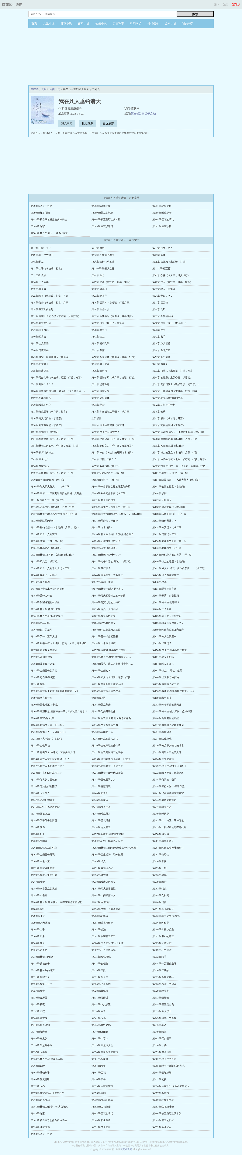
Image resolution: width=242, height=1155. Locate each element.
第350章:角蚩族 (39, 1038)
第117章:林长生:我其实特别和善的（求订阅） (55, 513)
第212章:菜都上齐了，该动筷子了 (49, 731)
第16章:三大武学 (40, 282)
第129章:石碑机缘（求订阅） (107, 541)
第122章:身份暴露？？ (164, 520)
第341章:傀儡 (99, 1018)
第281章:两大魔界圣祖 (104, 888)
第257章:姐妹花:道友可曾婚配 (108, 834)
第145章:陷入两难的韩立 (165, 575)
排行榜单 (153, 23)
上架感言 (96, 418)
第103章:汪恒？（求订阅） (106, 479)
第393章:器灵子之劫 (143, 113)
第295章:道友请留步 (102, 922)
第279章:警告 (159, 881)
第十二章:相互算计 (162, 268)
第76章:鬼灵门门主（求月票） (47, 418)
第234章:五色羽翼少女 (104, 779)
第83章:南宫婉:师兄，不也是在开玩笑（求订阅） (178, 432)
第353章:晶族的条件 (41, 1045)
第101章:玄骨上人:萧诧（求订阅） (170, 473)
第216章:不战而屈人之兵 (105, 738)
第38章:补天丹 (99, 329)
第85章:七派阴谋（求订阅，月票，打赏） (114, 438)
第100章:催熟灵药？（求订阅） (108, 473)
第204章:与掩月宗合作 (104, 711)
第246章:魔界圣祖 (101, 806)
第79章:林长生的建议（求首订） (109, 425)
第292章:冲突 (38, 915)
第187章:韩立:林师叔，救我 (167, 670)
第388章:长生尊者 (161, 212)
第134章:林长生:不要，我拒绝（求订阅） (53, 554)
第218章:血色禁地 (40, 745)
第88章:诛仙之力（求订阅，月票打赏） (113, 445)
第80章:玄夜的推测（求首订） (168, 425)
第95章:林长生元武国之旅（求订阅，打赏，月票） (179, 459)
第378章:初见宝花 (40, 1099)
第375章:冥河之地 (101, 1024)
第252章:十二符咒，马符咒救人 (169, 820)
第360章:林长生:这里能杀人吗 (47, 1059)
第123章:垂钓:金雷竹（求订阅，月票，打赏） (55, 527)
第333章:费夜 (38, 1004)
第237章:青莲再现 (101, 786)
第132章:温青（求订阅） (105, 547)
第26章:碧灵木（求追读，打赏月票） (112, 302)
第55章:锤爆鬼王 (40, 370)
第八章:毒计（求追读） (104, 261)
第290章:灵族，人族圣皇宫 (106, 909)
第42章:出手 (158, 336)
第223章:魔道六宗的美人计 (166, 752)
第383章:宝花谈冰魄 (102, 226)
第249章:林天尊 (160, 813)
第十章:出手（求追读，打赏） (47, 268)
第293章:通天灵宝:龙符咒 (166, 915)
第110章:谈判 (159, 493)
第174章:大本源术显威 (104, 643)
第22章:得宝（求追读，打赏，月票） (51, 295)
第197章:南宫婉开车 (41, 697)
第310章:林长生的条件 (43, 956)
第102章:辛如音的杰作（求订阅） (49, 479)
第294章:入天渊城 (40, 922)
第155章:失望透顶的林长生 (45, 602)
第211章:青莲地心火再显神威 (168, 725)
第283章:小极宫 (39, 895)
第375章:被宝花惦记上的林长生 (47, 1093)
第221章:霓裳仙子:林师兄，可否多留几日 (53, 752)
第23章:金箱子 (99, 295)
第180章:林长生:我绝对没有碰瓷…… (111, 656)
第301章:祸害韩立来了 (104, 936)
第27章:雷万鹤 (160, 302)
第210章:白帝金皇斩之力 (105, 725)
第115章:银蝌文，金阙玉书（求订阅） (112, 507)
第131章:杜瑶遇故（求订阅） (46, 547)
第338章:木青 (99, 1011)
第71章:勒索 (98, 404)
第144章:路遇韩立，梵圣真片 (107, 575)
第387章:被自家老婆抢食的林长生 (49, 219)
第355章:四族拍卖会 (102, 1045)
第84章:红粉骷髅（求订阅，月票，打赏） (53, 438)
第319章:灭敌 (99, 970)
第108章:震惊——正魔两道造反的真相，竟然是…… (59, 493)
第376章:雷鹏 (99, 1093)
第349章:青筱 (159, 1031)
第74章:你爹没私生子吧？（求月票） (112, 411)
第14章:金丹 (98, 275)
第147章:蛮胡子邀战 (102, 582)
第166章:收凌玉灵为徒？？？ (168, 622)
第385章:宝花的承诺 (163, 219)
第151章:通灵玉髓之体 (164, 588)
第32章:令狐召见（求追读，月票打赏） (113, 316)
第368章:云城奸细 (161, 1072)
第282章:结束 (159, 888)
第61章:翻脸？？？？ (42, 384)
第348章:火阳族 (100, 1031)
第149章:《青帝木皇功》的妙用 (47, 588)
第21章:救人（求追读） (165, 289)
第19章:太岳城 (38, 289)
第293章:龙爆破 (100, 915)
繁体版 (236, 4)
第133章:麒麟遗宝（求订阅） (168, 547)
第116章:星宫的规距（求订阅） (169, 507)
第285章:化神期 (160, 895)
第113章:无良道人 (161, 500)
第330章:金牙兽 (39, 997)
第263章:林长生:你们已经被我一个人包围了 (115, 847)
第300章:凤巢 (38, 936)
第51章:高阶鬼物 (161, 357)
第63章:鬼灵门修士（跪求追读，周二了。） (176, 384)
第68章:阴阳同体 (100, 398)
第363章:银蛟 (38, 1065)
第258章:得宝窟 (160, 834)
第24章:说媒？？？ (162, 295)
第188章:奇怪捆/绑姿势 (43, 677)
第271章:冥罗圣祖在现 (43, 868)
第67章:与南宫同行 (41, 398)
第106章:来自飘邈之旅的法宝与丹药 (111, 486)
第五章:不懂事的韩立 (103, 254)
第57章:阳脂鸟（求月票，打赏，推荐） (173, 370)
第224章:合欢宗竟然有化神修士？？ (50, 759)
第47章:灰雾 (98, 350)
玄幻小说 (83, 23)
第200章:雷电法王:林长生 (44, 704)
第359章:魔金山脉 (161, 1052)
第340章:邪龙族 (39, 1018)
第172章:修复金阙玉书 (164, 636)
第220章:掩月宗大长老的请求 (168, 745)
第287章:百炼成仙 (101, 902)
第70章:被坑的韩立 (41, 404)
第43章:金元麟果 (40, 343)
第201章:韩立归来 (101, 704)
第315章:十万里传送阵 (164, 963)
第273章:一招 (159, 868)
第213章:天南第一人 (102, 731)
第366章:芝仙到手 (40, 1072)
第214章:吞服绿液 (161, 731)
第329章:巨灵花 (160, 990)
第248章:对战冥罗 (101, 813)
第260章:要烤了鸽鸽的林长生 (107, 840)
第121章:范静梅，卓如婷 (105, 520)
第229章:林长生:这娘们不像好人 (169, 766)
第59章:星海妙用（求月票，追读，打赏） (114, 377)
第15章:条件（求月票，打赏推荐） (171, 275)
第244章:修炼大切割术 (164, 800)
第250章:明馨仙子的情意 (44, 820)
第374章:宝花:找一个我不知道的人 (170, 1086)
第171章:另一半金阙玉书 (105, 636)
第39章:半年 (158, 329)
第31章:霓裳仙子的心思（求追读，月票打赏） (56, 316)
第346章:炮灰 (159, 1024)
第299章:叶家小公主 (163, 929)
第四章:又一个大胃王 (42, 254)
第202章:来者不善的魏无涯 (166, 704)
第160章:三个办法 (161, 609)
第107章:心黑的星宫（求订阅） (169, 486)
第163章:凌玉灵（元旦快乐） (168, 616)
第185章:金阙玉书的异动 (44, 670)
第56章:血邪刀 (99, 370)
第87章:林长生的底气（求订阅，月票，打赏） (56, 445)
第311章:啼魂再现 (101, 956)
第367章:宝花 (99, 1072)
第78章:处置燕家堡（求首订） (47, 425)
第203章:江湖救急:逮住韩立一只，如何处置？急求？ (59, 711)
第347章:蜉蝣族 (39, 1031)
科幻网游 (135, 23)
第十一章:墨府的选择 (103, 268)
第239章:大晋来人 (40, 793)
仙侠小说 (101, 23)
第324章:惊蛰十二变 (41, 984)
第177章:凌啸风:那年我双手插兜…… (111, 650)
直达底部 (108, 123)
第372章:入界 (38, 1086)
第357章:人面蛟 (39, 1052)
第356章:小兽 (159, 1045)
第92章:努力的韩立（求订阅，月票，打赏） (176, 452)
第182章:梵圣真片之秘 (43, 663)
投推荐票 (87, 123)
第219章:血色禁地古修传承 (106, 745)
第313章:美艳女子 (40, 963)
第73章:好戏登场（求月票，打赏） (49, 411)
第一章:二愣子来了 (41, 248)
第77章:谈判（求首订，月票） (168, 418)
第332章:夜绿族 (160, 997)
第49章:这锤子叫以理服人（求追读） (51, 357)
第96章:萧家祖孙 (40, 466)
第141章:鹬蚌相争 (101, 568)
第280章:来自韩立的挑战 (44, 888)
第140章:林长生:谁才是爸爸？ (108, 588)
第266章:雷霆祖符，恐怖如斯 (107, 854)
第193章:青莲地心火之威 (165, 684)
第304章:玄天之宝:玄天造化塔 (108, 943)
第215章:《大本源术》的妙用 (46, 738)
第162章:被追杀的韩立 (104, 616)
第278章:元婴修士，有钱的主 (107, 766)
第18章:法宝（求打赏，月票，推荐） (172, 282)
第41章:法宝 (98, 336)
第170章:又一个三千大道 (44, 636)
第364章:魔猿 (99, 1065)
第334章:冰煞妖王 (101, 1004)
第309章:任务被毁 (161, 949)
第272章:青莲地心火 (102, 868)
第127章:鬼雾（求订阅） (165, 534)
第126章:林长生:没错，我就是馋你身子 (112, 534)
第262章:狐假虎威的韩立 (44, 847)
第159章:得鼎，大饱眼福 (105, 609)
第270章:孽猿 (159, 861)
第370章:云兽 (99, 1079)
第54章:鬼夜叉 (160, 363)
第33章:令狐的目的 (162, 316)
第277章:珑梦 (38, 881)
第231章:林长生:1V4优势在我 (107, 772)
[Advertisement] (121, 56)
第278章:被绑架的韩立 (104, 881)
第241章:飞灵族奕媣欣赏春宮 (168, 793)
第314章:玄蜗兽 (100, 963)
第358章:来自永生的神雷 (105, 1052)
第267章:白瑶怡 (160, 854)
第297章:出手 (38, 929)
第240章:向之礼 (100, 793)
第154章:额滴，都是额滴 (165, 595)
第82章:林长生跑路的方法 (105, 432)
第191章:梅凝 (38, 684)
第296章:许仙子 (160, 922)
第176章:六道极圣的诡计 (44, 650)
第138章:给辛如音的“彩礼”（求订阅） (112, 561)
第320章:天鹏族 (160, 970)
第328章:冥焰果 (100, 990)
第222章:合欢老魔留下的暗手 (107, 752)
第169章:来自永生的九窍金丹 (168, 629)
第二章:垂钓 (98, 248)
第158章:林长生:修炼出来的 (45, 609)
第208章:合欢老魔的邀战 (165, 718)
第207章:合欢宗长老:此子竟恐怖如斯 (111, 718)
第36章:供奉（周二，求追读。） (170, 323)
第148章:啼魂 (159, 582)
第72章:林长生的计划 (163, 404)
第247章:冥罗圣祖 (161, 806)
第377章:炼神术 (160, 1093)
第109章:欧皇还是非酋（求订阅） (110, 493)
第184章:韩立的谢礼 (163, 663)
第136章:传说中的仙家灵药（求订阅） (173, 554)
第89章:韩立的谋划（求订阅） (168, 445)
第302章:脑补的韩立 (163, 936)
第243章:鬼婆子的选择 (164, 1018)
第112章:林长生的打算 (104, 500)
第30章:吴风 (158, 309)
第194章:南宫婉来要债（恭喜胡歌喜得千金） (55, 691)
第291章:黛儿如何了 (163, 909)
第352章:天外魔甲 (161, 1038)
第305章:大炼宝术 (161, 943)
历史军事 (118, 23)
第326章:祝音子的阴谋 (164, 984)
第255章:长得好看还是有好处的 (169, 827)
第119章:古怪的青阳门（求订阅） (170, 513)
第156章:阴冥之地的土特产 (106, 602)
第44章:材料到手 (100, 343)
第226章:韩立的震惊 (163, 759)
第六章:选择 (158, 254)
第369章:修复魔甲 (40, 1079)
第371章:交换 (159, 1079)
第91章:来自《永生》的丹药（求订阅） (113, 452)
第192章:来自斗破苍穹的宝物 (107, 684)
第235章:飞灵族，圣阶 (164, 779)
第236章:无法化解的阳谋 (44, 786)
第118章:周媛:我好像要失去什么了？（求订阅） (117, 513)
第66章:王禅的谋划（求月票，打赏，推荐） (176, 391)
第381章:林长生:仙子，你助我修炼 (49, 233)
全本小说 (170, 23)
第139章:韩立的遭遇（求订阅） (169, 561)
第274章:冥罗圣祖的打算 (44, 875)
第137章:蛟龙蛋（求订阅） (45, 561)
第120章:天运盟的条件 (43, 520)
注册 (225, 4)
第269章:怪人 (99, 861)
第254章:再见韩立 (101, 827)
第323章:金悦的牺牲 (163, 977)
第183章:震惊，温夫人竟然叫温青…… (112, 663)
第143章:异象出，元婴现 (44, 575)
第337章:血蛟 (38, 1011)
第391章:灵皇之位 (161, 205)
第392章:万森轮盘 (101, 205)
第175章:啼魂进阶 (161, 643)
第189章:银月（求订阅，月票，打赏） (112, 677)
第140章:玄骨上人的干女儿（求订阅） (51, 568)
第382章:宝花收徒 (161, 226)
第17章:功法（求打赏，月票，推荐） (112, 282)
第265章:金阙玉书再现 (43, 854)
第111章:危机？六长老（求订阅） (49, 500)
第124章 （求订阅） (102, 527)
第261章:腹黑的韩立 (163, 840)
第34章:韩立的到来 (41, 323)
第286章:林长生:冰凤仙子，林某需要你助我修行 (56, 902)
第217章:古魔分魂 (161, 738)
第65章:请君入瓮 (100, 391)
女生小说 (48, 23)
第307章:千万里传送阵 (104, 949)
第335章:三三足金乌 (163, 1004)
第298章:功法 (99, 929)
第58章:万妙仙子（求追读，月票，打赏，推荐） (57, 377)
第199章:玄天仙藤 (161, 697)
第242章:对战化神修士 (43, 800)
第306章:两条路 (39, 949)
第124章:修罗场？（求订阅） (168, 527)
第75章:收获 (158, 411)
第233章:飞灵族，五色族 (44, 779)
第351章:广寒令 (100, 1038)
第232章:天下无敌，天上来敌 (168, 772)
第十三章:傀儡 (38, 275)
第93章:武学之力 (40, 459)
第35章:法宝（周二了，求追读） (109, 323)
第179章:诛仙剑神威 (41, 656)
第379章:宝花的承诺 (102, 1099)
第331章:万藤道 (100, 997)
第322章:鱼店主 (100, 977)
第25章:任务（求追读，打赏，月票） (51, 302)
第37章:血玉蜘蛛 (40, 329)
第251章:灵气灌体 (101, 820)
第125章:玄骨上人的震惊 (44, 534)
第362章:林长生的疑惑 (164, 1059)
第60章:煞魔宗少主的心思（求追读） (172, 377)
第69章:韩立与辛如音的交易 (167, 398)
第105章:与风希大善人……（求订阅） (51, 486)
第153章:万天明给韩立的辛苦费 (108, 595)
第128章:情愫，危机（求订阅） (47, 541)
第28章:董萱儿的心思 (42, 309)
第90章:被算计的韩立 (42, 452)
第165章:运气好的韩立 (104, 622)
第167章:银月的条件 (41, 629)
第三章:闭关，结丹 (162, 248)
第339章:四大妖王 (161, 1011)
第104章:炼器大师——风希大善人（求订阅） (176, 479)
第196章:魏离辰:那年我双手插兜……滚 (173, 691)
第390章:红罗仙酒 (40, 212)
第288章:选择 (159, 902)
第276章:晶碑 (159, 875)
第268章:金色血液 (40, 861)
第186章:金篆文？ (101, 670)
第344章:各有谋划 (40, 1024)
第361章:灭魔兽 (100, 1059)
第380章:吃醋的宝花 (163, 1099)
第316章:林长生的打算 (43, 970)
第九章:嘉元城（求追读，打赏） (170, 261)
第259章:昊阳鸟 (39, 840)
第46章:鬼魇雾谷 (40, 350)
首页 (34, 23)
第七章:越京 (37, 261)
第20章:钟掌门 (99, 289)
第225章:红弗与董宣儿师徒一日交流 (111, 759)
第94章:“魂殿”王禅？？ (104, 459)
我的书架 (188, 23)
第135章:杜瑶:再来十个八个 (106, 554)
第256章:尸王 (38, 834)
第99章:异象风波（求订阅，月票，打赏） (53, 473)
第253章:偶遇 (38, 827)
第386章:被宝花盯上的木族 (106, 219)
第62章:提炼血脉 (100, 384)
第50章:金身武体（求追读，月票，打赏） (114, 357)
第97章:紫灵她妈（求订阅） (107, 466)
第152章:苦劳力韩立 (41, 595)
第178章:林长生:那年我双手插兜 (169, 650)
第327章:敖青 (38, 990)
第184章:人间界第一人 (104, 895)
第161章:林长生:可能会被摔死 (47, 616)
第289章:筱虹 (38, 909)
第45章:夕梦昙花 (161, 343)
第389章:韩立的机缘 (102, 212)
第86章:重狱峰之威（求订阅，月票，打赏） (176, 438)
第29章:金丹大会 (100, 309)
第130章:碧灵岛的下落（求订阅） (170, 541)
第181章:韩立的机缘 (163, 656)
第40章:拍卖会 (38, 336)
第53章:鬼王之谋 (100, 363)
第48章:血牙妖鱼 (161, 350)
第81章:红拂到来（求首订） (46, 432)
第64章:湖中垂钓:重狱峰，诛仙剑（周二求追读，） (58, 391)
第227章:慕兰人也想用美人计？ (47, 766)
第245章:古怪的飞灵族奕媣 (45, 806)
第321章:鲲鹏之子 (40, 977)
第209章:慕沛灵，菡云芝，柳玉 (47, 725)
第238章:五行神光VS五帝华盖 (168, 786)
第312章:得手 (159, 956)
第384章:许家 (38, 226)
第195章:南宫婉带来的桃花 (106, 691)
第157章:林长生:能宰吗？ (166, 602)
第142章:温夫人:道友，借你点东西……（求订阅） (179, 568)
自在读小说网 (12, 4)
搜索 (195, 14)
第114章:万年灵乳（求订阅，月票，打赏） (54, 507)
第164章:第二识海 (40, 622)
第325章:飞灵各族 (101, 984)
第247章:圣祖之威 (40, 813)
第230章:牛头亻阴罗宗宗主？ (46, 772)
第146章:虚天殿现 (40, 582)
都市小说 (66, 23)
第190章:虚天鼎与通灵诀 (165, 677)
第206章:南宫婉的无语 (43, 718)
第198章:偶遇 (99, 697)
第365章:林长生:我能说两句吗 (168, 1065)
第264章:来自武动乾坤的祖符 (168, 847)
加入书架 (66, 123)
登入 (216, 4)
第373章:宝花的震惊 (102, 1086)
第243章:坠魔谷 (100, 800)
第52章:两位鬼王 (40, 363)
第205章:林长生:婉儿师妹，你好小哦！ (173, 711)
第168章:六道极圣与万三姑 (106, 629)
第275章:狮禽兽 (100, 875)
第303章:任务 (38, 943)
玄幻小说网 (126, 1149)
